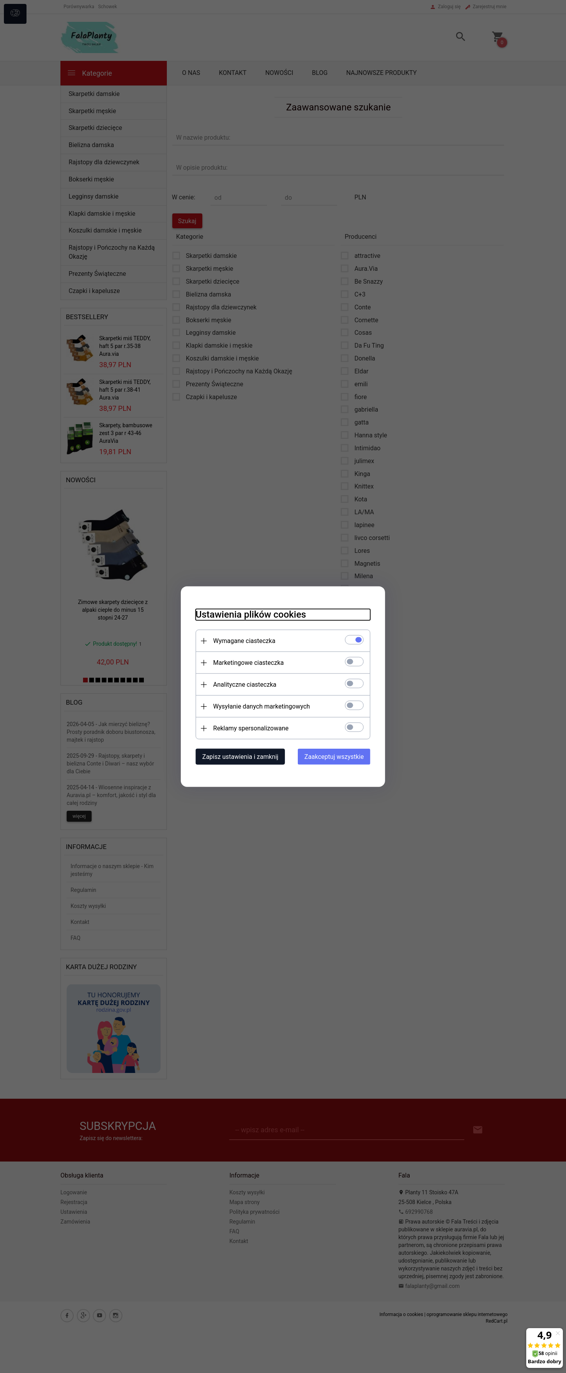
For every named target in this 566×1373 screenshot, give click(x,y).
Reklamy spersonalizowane (248, 728)
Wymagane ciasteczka (242, 640)
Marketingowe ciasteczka (246, 662)
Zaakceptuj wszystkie (336, 756)
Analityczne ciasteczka (242, 684)
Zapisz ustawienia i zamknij (238, 756)
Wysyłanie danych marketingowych (259, 706)
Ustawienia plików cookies (248, 614)
